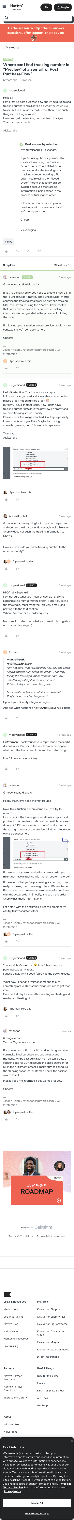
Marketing (12, 47)
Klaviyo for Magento (49, 1342)
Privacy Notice (12, 1491)
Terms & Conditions (20, 1236)
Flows (8, 241)
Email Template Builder (50, 1390)
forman (13, 652)
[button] (4, 8)
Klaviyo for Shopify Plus (51, 1316)
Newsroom (10, 1431)
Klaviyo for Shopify (48, 1309)
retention (14, 277)
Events (41, 1383)
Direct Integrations (48, 1356)
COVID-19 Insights (48, 1375)
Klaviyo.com (11, 1309)
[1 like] (17, 361)
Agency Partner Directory (13, 1388)
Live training (11, 1346)
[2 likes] (18, 561)
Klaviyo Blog (11, 1324)
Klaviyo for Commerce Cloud (50, 1333)
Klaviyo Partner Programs (13, 1377)
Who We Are (11, 1424)
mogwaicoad (17, 90)
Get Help (42, 1405)
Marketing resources (16, 1338)
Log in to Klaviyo (13, 1316)
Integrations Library (15, 1397)
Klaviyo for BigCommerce (52, 1324)
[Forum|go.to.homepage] (16, 7)
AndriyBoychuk (18, 516)
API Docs (42, 1398)
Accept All (37, 1502)
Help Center (11, 1331)
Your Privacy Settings (37, 1513)
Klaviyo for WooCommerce (53, 1349)
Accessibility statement (51, 1236)
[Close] (72, 1441)
